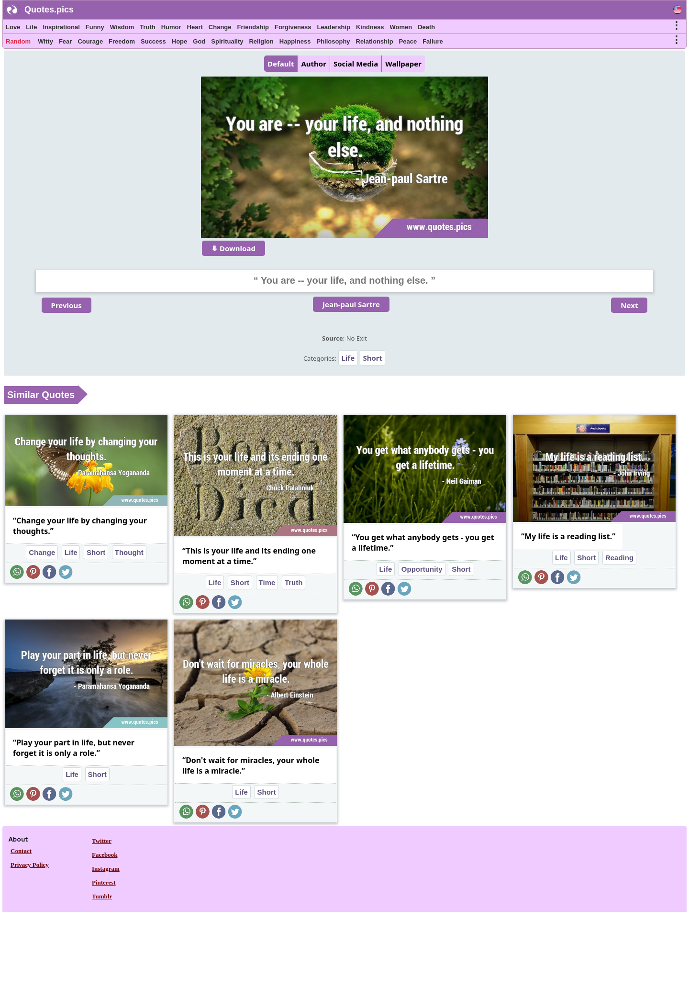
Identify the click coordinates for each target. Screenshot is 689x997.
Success (153, 41)
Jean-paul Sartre (351, 304)
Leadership (333, 27)
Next (629, 305)
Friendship (253, 27)
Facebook (104, 854)
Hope (180, 41)
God (199, 41)
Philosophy (333, 41)
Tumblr (102, 896)
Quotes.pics (49, 9)
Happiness (295, 41)
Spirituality (227, 41)
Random (18, 41)
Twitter (101, 840)
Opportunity (422, 569)
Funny (95, 27)
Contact (21, 850)
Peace (408, 41)
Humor (171, 27)
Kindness (370, 27)
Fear (65, 41)
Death (426, 27)
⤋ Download (233, 248)
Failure (432, 41)
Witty (45, 41)
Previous (66, 305)
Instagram (106, 868)
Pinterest (104, 882)
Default (280, 63)
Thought (129, 552)
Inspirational (61, 27)
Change (220, 27)
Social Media (355, 63)
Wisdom (122, 27)
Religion (261, 41)
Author (313, 63)
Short (372, 358)
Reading (619, 558)
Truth (148, 27)
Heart (195, 27)
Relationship (374, 41)
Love (13, 27)
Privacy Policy (30, 864)
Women (400, 27)
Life (31, 27)
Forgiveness (293, 27)
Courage (90, 41)
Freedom (122, 41)
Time (267, 582)
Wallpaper (403, 63)
